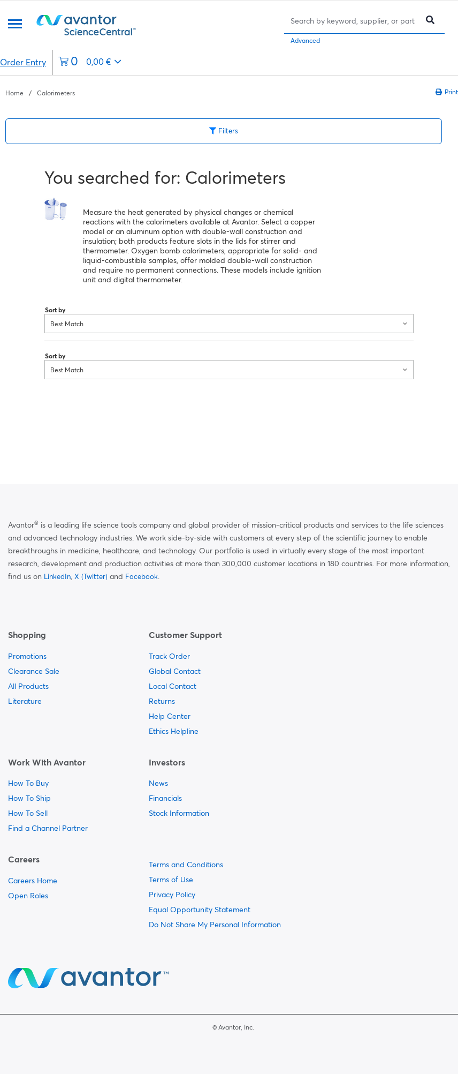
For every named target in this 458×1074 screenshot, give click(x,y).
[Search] (353, 20)
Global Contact (175, 671)
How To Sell (28, 813)
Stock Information (179, 813)
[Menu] (15, 25)
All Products (28, 686)
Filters (223, 130)
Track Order (169, 656)
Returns (162, 701)
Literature (25, 701)
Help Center (169, 716)
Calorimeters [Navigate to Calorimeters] (56, 93)
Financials (165, 798)
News (158, 783)
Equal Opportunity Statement (199, 909)
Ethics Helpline (174, 731)
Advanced (305, 40)
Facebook (141, 576)
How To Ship (29, 798)
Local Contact (172, 686)
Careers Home (32, 880)
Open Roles (28, 895)
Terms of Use (171, 879)
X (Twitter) (91, 576)
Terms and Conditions (186, 864)
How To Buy (28, 783)
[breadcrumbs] (40, 92)
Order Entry (23, 62)
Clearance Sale (33, 671)
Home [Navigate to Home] (14, 93)
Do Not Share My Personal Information (215, 924)
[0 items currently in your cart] (90, 62)
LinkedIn (57, 576)
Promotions (27, 656)
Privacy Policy (172, 894)
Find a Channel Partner (48, 828)
